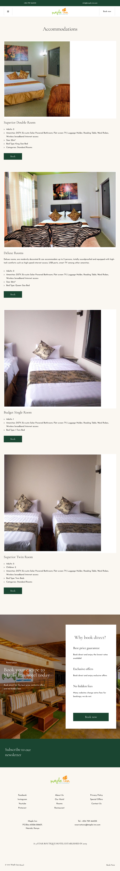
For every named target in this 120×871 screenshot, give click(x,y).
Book (12, 156)
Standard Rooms (24, 147)
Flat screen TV (60, 133)
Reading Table (89, 133)
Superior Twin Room (18, 557)
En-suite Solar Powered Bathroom (37, 133)
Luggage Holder (74, 133)
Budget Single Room (18, 412)
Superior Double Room (19, 122)
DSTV (18, 133)
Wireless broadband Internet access (22, 137)
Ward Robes (102, 133)
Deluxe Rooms (13, 253)
